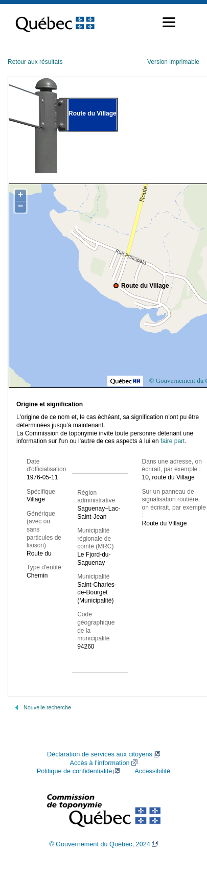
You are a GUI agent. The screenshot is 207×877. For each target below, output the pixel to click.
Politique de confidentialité (74, 771)
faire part (172, 441)
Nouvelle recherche (47, 707)
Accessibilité (152, 771)
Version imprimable (173, 61)
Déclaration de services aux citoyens (99, 754)
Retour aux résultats (35, 61)
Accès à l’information (99, 763)
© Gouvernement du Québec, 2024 (99, 844)
